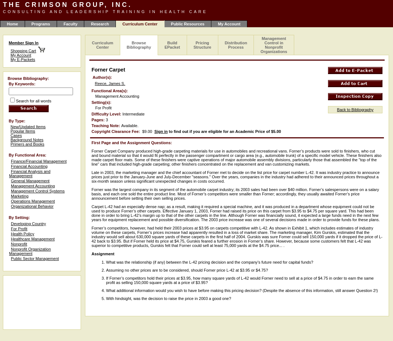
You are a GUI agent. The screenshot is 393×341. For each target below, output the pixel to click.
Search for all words (33, 101)
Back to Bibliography (355, 109)
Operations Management (33, 201)
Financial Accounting (29, 166)
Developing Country (28, 224)
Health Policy (22, 234)
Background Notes (27, 140)
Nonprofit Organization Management (30, 251)
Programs (41, 24)
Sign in (161, 131)
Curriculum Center (102, 45)
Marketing (19, 196)
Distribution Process (236, 45)
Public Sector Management (35, 258)
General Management (30, 181)
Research (100, 24)
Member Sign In (24, 43)
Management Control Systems (38, 191)
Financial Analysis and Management (29, 173)
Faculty (71, 24)
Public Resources (187, 24)
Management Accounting (33, 186)
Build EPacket (172, 45)
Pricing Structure (202, 45)
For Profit (19, 229)
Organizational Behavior (32, 206)
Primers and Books (27, 144)
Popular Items (23, 131)
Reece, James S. (110, 83)
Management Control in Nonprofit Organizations (273, 45)
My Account (229, 24)
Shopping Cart (23, 51)
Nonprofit (19, 244)
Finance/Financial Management (38, 161)
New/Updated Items (28, 127)
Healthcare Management (32, 239)
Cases (16, 135)
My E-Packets (23, 59)
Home (12, 24)
